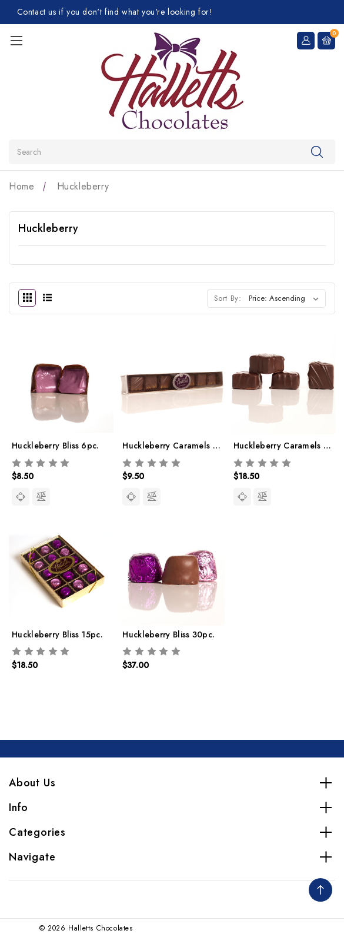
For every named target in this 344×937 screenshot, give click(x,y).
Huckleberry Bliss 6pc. (55, 445)
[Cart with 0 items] (326, 39)
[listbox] (286, 298)
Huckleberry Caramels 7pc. (175, 445)
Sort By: (228, 298)
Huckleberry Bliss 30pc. (168, 634)
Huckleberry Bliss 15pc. (57, 634)
